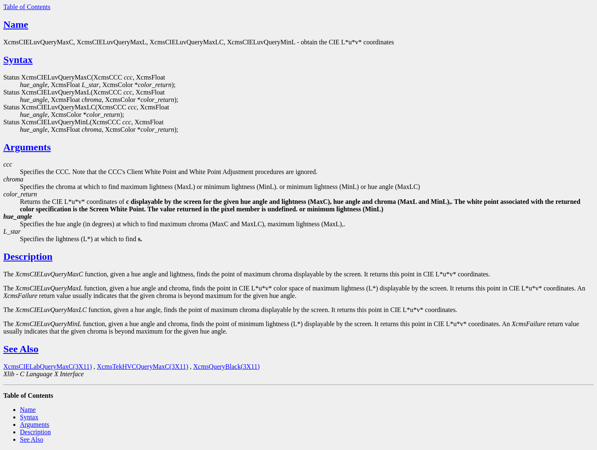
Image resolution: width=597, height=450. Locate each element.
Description (28, 256)
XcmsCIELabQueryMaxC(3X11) (47, 366)
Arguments (27, 147)
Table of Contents (27, 6)
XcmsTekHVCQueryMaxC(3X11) (142, 366)
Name (15, 24)
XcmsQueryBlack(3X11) (226, 366)
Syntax (18, 59)
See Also (21, 349)
